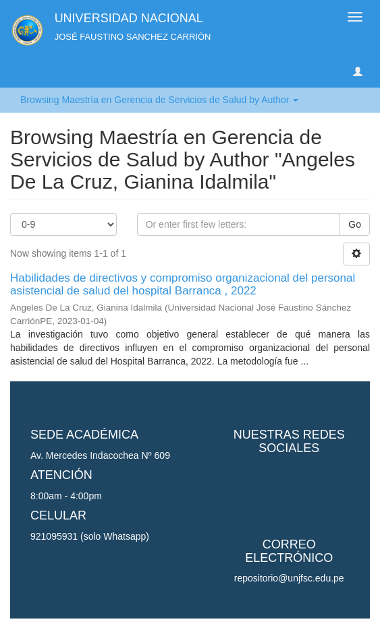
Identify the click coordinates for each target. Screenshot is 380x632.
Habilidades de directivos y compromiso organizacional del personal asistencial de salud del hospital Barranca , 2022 (182, 284)
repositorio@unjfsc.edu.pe (289, 578)
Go (354, 224)
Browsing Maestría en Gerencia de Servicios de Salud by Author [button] (159, 99)
